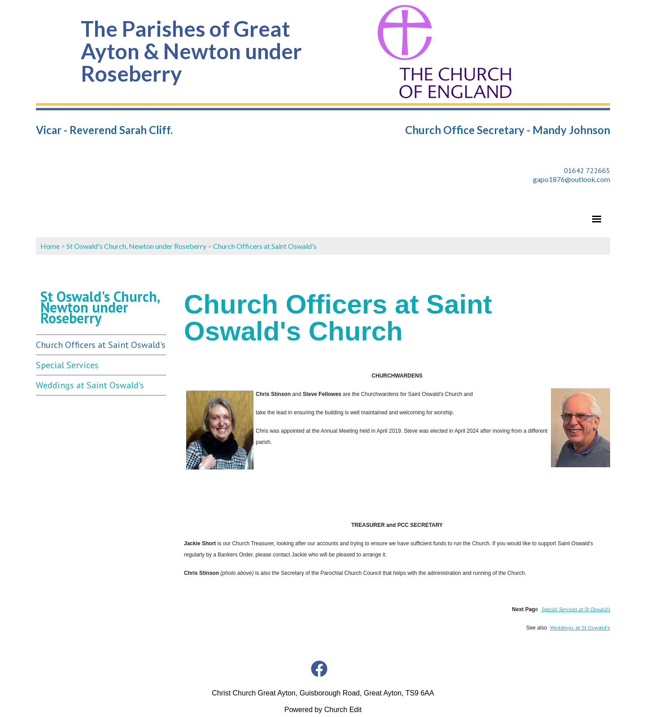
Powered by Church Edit (323, 709)
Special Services (67, 365)
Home (50, 246)
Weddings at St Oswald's (580, 627)
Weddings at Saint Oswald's (90, 385)
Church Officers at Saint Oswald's (265, 246)
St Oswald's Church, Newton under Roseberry (136, 246)
